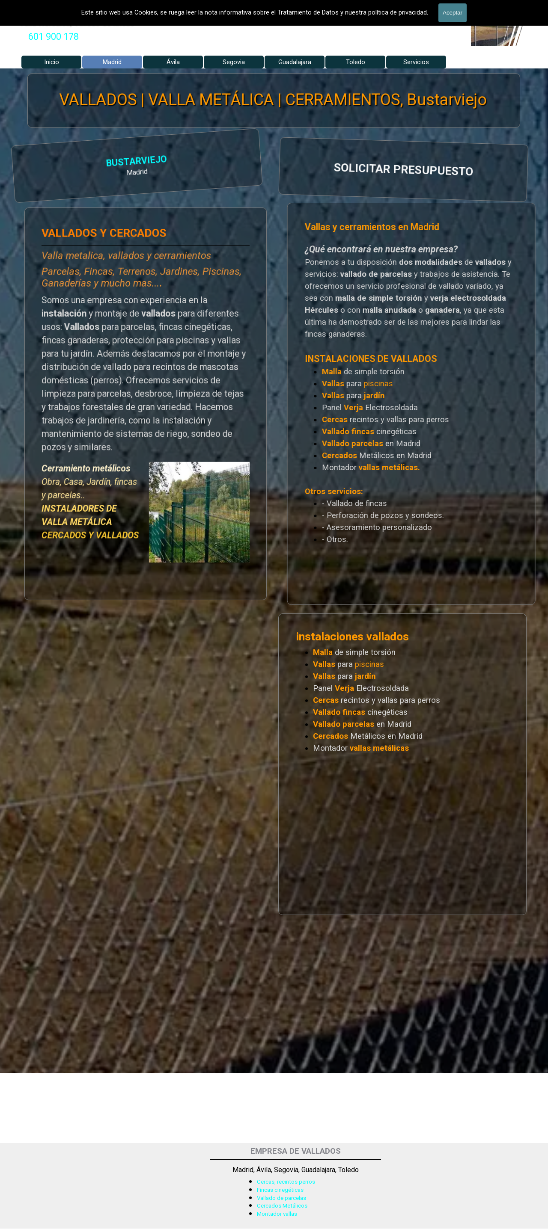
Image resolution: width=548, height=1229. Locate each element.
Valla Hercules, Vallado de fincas (76, 22)
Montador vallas (277, 1214)
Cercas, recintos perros (286, 1182)
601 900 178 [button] (53, 36)
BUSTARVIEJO (48, 162)
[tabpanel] (53, 37)
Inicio (51, 62)
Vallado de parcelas (281, 1198)
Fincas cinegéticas (280, 1190)
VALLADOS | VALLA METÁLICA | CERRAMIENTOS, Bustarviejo (273, 100)
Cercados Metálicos (282, 1205)
